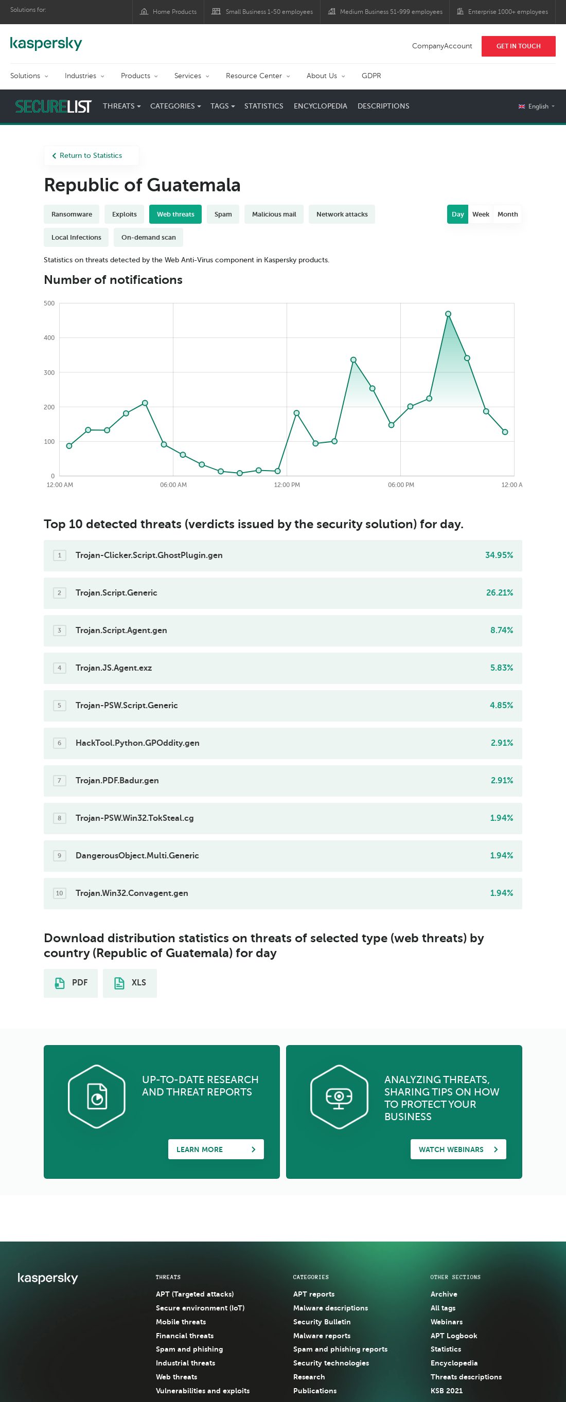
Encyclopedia (320, 106)
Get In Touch (519, 46)
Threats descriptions (466, 1377)
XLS (130, 983)
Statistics (264, 106)
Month (508, 214)
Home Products (175, 11)
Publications (315, 1391)
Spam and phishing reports (340, 1349)
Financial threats (185, 1336)
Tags (219, 106)
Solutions (25, 76)
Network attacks (342, 214)
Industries (80, 76)
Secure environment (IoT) (200, 1308)
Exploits (124, 214)
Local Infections (76, 237)
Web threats (175, 214)
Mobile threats (181, 1322)
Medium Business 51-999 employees (391, 11)
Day (458, 214)
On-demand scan (148, 237)
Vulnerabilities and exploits (203, 1391)
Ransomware (71, 214)
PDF (71, 983)
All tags (443, 1308)
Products (135, 76)
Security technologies (331, 1363)
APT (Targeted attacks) (195, 1294)
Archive (444, 1294)
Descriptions (384, 106)
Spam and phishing (189, 1349)
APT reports (313, 1294)
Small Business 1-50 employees (269, 11)
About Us (322, 76)
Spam (223, 214)
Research (309, 1377)
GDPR (371, 76)
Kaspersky (46, 38)
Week (480, 214)
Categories (172, 106)
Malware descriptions (330, 1308)
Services (187, 76)
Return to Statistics (87, 155)
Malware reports (321, 1336)
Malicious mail (274, 214)
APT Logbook (454, 1336)
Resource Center (254, 76)
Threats (119, 106)
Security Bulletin (322, 1322)
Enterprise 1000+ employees (508, 11)
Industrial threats (185, 1363)
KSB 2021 (447, 1391)
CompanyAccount (442, 46)
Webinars (447, 1322)
